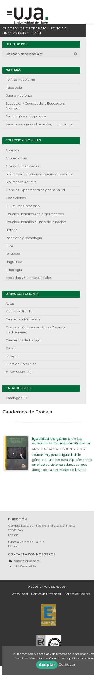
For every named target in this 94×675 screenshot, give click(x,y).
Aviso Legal (20, 593)
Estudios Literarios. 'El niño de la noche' (36, 222)
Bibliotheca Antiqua (21, 182)
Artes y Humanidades (22, 166)
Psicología (14, 87)
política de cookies (81, 658)
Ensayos (12, 356)
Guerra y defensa (19, 95)
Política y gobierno (20, 79)
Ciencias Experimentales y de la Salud (35, 190)
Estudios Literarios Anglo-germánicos (35, 214)
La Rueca (13, 254)
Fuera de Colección (21, 364)
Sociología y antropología (26, 116)
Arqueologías (16, 158)
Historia (11, 230)
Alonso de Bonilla (19, 311)
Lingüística (14, 262)
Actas (10, 303)
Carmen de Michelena (23, 319)
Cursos (11, 348)
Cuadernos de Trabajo (23, 340)
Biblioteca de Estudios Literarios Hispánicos (39, 174)
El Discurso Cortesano (23, 206)
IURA (9, 246)
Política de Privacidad (46, 593)
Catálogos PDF (17, 398)
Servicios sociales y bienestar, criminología (39, 124)
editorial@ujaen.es (26, 561)
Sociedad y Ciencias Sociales (28, 278)
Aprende (13, 150)
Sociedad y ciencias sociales (41, 54)
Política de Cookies (77, 593)
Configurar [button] (67, 664)
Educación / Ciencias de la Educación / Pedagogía (35, 106)
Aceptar (47, 664)
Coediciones (16, 198)
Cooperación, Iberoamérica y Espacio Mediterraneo (35, 329)
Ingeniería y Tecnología (24, 238)
